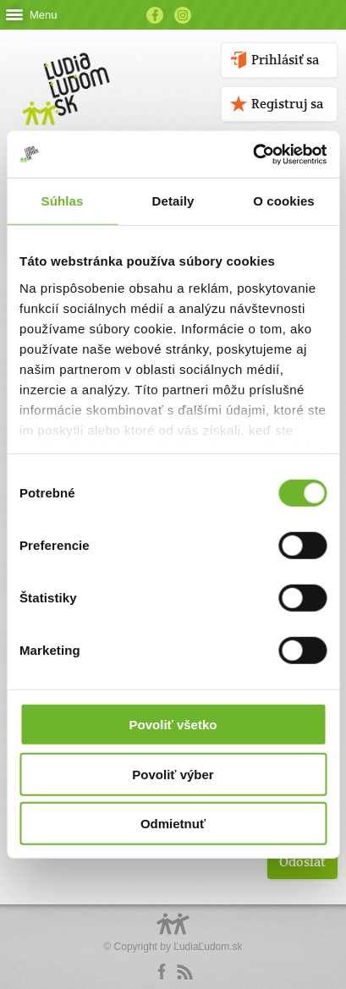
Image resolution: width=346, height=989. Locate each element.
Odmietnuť (173, 823)
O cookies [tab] (284, 201)
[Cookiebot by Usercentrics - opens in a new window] (252, 154)
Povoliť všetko (173, 724)
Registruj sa (287, 104)
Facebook (154, 15)
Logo (173, 933)
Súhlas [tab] (62, 201)
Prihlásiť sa (285, 60)
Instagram (182, 15)
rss (184, 972)
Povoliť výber (172, 773)
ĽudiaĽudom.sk (207, 947)
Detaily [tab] (173, 201)
